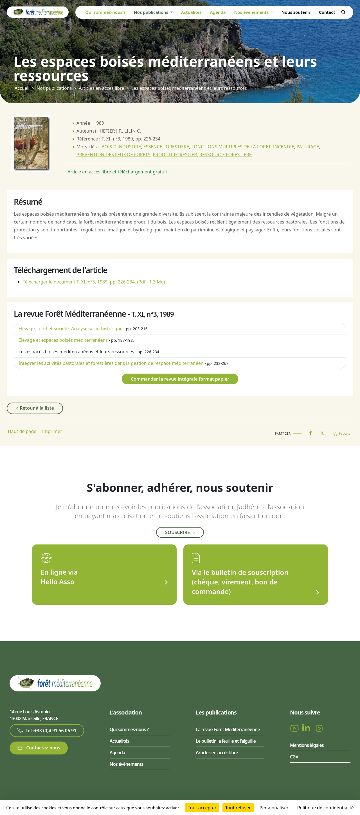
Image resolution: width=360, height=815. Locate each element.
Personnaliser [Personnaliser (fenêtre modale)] (274, 808)
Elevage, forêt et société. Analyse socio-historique (71, 328)
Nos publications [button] (151, 12)
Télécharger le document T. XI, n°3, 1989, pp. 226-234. (94, 282)
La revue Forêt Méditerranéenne (228, 729)
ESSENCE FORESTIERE (166, 147)
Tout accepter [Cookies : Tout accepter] (202, 808)
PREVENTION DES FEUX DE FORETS (113, 154)
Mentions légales (307, 745)
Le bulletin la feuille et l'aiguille (226, 741)
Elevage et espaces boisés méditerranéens (63, 340)
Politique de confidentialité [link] (325, 808)
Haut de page (22, 431)
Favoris (341, 433)
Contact (327, 12)
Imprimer (52, 431)
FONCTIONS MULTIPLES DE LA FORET (231, 147)
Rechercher (343, 12)
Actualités (191, 12)
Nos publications (54, 88)
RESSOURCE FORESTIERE (225, 154)
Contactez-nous (38, 748)
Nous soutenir (296, 12)
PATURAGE (308, 147)
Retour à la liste (35, 408)
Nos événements (126, 764)
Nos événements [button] (251, 12)
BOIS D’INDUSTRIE (121, 147)
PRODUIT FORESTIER (175, 154)
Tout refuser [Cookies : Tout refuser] (238, 808)
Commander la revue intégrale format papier (180, 379)
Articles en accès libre (101, 88)
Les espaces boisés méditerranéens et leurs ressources (76, 352)
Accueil (22, 88)
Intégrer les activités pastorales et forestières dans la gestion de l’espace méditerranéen (111, 363)
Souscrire (180, 532)
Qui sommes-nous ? (105, 12)
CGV (294, 757)
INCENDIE (283, 147)
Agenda (218, 12)
